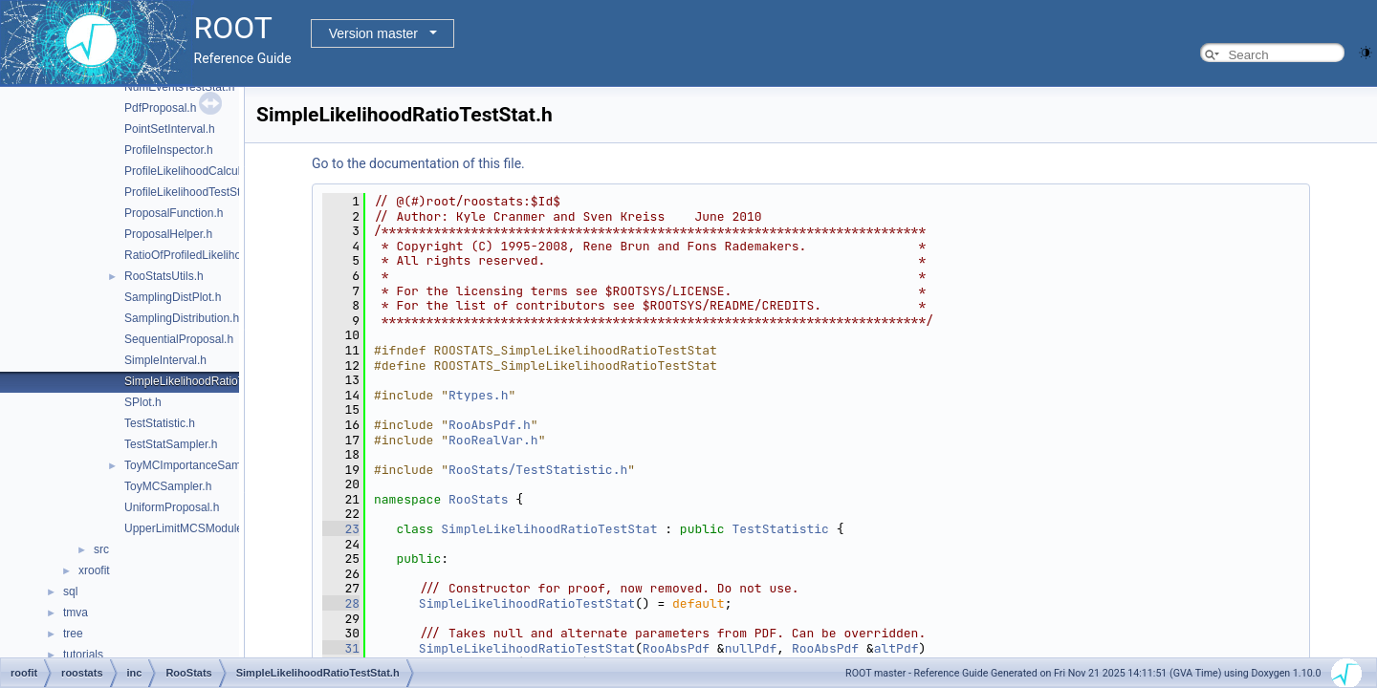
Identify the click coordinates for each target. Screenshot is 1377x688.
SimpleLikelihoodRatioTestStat (549, 529)
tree (73, 633)
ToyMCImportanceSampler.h (196, 465)
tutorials (83, 654)
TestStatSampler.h (170, 444)
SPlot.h (143, 402)
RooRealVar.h (493, 440)
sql (70, 591)
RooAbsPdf (676, 648)
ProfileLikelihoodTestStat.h (191, 192)
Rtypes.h (478, 395)
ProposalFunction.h (173, 213)
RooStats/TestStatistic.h (537, 470)
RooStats (478, 499)
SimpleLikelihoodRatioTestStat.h (206, 381)
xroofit (94, 570)
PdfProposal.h (160, 108)
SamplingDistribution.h (181, 318)
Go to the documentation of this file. (418, 163)
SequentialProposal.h (178, 339)
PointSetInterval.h (169, 129)
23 (341, 529)
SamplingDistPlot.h (172, 297)
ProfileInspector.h (168, 150)
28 (341, 603)
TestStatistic (780, 529)
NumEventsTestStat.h (179, 87)
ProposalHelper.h (168, 234)
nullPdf (751, 648)
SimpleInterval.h (165, 360)
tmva (75, 612)
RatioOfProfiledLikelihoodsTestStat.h (217, 255)
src (101, 549)
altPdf (896, 648)
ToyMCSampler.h (167, 486)
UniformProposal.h (171, 507)
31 (341, 648)
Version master (373, 33)
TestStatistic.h (159, 423)
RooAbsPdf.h (489, 425)
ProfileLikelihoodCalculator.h (196, 171)
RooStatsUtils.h (164, 276)
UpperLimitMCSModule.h (188, 528)
